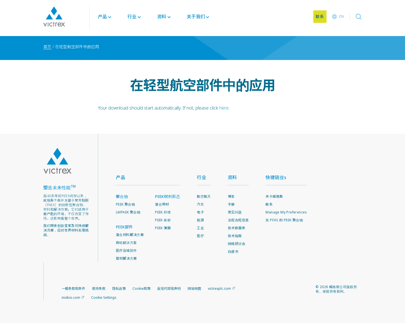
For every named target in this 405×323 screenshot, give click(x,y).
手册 (231, 204)
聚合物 (122, 196)
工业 (200, 228)
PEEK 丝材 (163, 220)
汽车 (200, 204)
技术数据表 (236, 228)
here (224, 108)
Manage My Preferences (286, 212)
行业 (201, 177)
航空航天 (204, 196)
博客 (231, 196)
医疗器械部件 (126, 250)
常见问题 (235, 212)
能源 (200, 220)
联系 (269, 204)
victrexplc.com (219, 288)
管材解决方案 (126, 258)
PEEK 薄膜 (163, 228)
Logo (57, 161)
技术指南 (235, 235)
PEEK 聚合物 (125, 204)
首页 (47, 46)
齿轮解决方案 (126, 242)
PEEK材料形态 (167, 196)
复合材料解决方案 (130, 234)
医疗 (200, 235)
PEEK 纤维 (163, 212)
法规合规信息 (238, 220)
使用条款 (98, 288)
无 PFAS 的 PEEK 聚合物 (284, 220)
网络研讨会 (236, 243)
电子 (200, 212)
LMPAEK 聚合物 (128, 212)
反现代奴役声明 (169, 288)
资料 (232, 177)
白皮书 (233, 251)
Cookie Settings (103, 297)
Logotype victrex (54, 18)
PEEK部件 (124, 227)
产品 (102, 18)
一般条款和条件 (73, 288)
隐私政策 (119, 288)
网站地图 (194, 288)
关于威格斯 (274, 196)
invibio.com (71, 297)
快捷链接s (276, 177)
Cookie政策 (141, 288)
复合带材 (162, 204)
